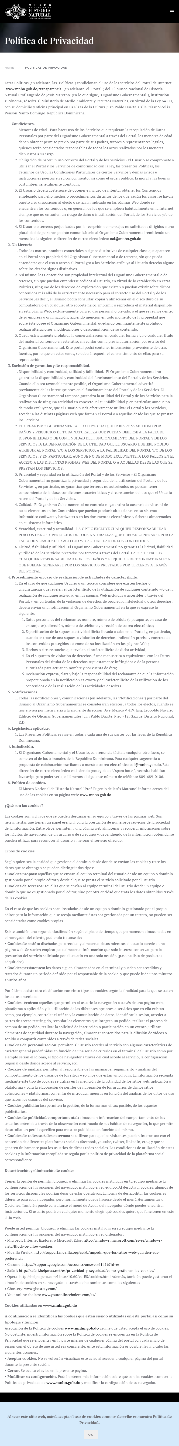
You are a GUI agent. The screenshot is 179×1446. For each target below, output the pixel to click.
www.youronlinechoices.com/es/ (69, 1294)
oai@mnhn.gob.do (125, 238)
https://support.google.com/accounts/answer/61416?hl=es (71, 1264)
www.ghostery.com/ (40, 1288)
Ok (90, 1434)
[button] (172, 11)
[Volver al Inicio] (28, 11)
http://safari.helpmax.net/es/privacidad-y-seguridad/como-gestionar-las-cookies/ (87, 1270)
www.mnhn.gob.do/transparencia (34, 88)
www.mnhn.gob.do (95, 794)
